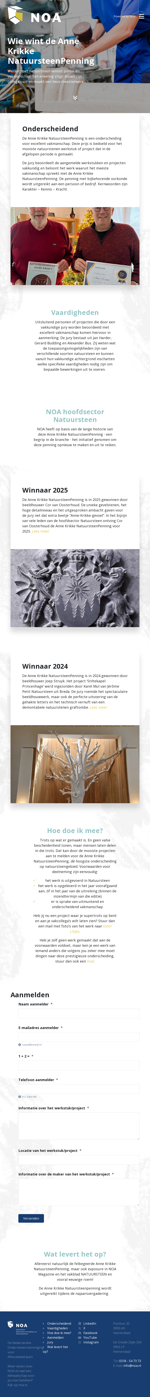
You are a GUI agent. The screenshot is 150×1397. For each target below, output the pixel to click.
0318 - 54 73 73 (130, 1361)
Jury (50, 1342)
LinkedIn (87, 1323)
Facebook (87, 1333)
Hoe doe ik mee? (59, 1333)
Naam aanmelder (33, 1004)
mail (90, 961)
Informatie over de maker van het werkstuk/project (64, 1174)
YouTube (87, 1337)
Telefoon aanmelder (36, 1079)
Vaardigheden (57, 1328)
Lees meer (40, 531)
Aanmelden (55, 1337)
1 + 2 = (23, 1056)
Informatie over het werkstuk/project (51, 1108)
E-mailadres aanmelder (38, 1027)
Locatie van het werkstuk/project (48, 1150)
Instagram (88, 1342)
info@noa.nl (132, 1365)
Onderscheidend (59, 1323)
